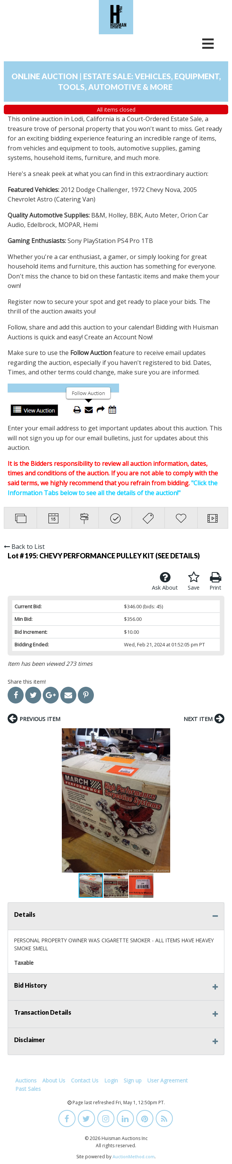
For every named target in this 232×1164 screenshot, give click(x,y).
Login (111, 1080)
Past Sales (28, 1088)
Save (194, 581)
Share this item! (27, 681)
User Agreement (167, 1080)
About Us (53, 1080)
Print (215, 581)
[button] (14, 801)
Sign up (133, 1080)
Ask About (165, 581)
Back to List (24, 546)
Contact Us (84, 1080)
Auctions (26, 1080)
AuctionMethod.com (134, 1156)
